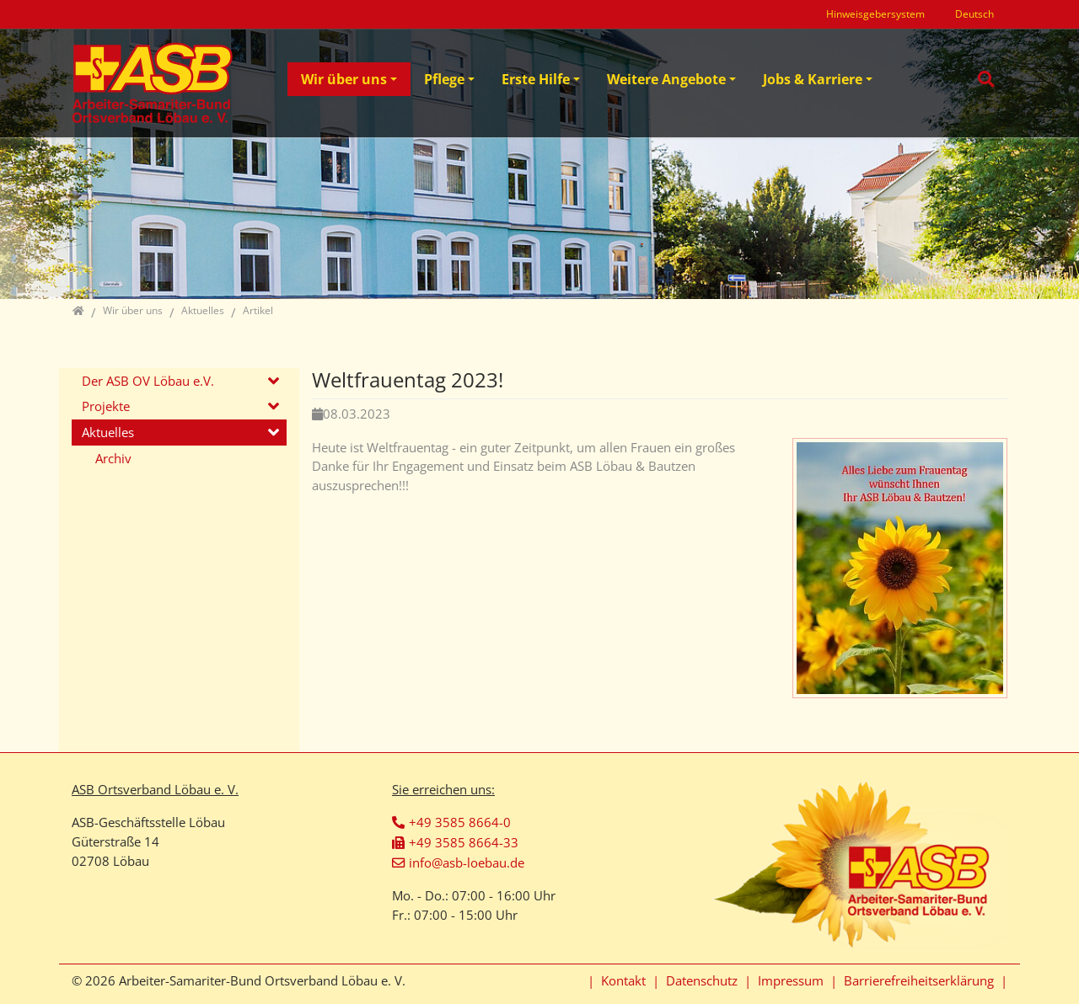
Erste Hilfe (536, 79)
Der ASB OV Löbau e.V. (148, 380)
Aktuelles (108, 432)
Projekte (106, 406)
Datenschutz (702, 980)
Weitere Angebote (666, 79)
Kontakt (623, 980)
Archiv (113, 458)
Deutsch (974, 14)
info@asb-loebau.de (466, 862)
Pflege (444, 79)
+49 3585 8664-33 (463, 842)
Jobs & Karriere (812, 79)
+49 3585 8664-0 (460, 822)
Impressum (791, 980)
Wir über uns (344, 79)
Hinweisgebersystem (875, 14)
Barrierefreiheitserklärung (919, 980)
